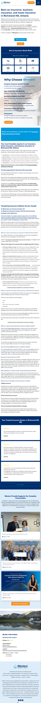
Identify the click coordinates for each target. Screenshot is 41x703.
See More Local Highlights (20, 603)
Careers (23, 677)
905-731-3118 (6, 645)
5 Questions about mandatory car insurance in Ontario (20, 287)
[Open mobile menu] (38, 3)
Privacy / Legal (6, 673)
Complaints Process (25, 675)
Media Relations (34, 675)
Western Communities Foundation (18, 183)
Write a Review (20, 484)
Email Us (21, 43)
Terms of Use (5, 675)
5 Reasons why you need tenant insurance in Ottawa (20, 322)
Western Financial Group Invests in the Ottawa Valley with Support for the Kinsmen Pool (20, 563)
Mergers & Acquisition (16, 677)
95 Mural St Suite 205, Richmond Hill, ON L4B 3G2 (15, 650)
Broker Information (20, 39)
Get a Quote (31, 2)
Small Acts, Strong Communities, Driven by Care (15, 534)
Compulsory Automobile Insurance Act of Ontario (18, 239)
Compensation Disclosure (14, 675)
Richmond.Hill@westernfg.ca (10, 646)
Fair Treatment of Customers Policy (29, 673)
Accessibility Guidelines (15, 673)
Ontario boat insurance (14, 328)
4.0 (8, 640)
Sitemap (28, 677)
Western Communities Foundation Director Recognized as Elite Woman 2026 (19, 594)
